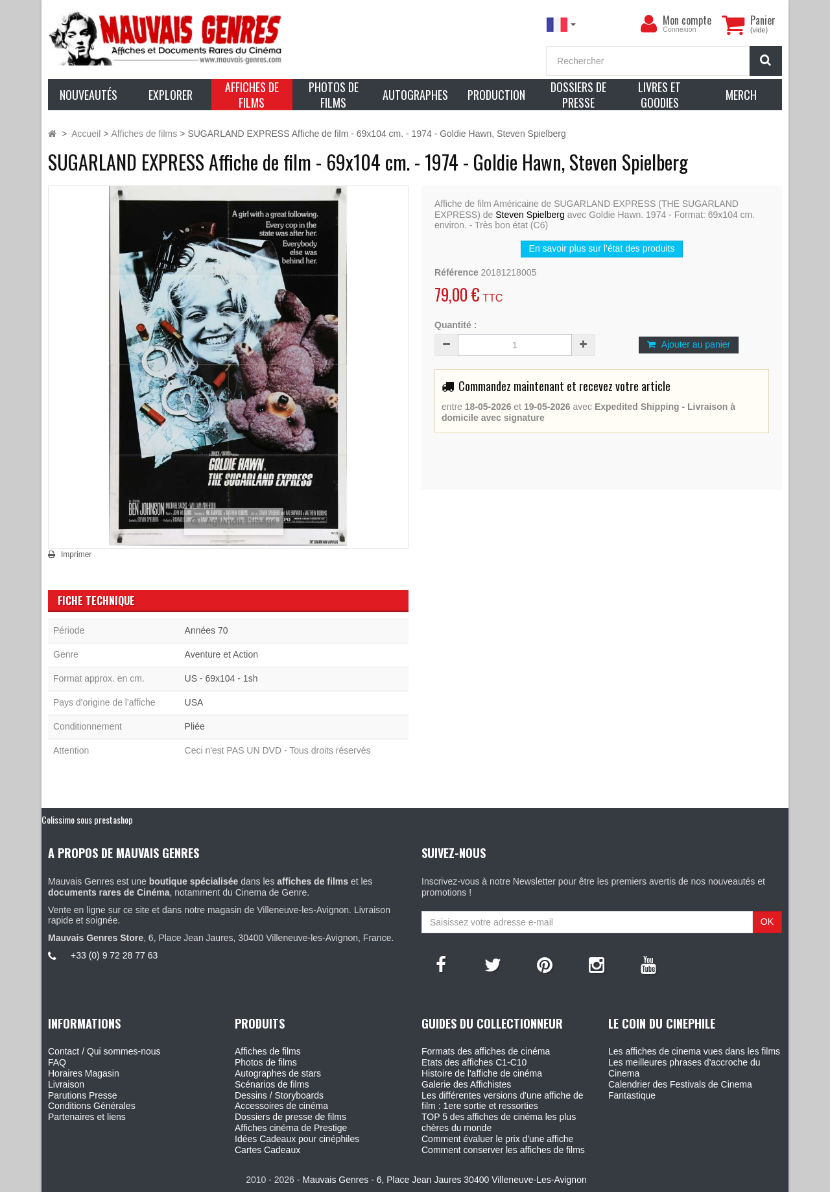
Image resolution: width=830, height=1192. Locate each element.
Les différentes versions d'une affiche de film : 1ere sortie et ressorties (502, 1101)
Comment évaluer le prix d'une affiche (497, 1139)
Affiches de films (268, 1051)
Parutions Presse (82, 1095)
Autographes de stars (278, 1073)
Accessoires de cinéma (281, 1106)
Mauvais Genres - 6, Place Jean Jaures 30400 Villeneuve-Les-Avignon (444, 1179)
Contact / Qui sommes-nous (104, 1051)
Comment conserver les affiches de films (503, 1150)
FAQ (57, 1062)
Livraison (66, 1084)
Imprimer (76, 554)
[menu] (648, 24)
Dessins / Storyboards (279, 1095)
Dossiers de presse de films (290, 1117)
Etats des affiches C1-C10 (474, 1062)
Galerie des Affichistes (466, 1084)
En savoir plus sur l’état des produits (602, 248)
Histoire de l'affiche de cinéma (481, 1073)
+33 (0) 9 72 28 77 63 (114, 955)
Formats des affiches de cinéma (485, 1051)
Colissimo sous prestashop (87, 819)
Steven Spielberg (530, 214)
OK (767, 921)
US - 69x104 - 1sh (221, 678)
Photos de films (266, 1062)
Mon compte (687, 20)
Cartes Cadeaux (267, 1150)
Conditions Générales (92, 1106)
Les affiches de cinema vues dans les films (694, 1051)
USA (194, 702)
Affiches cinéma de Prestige (291, 1128)
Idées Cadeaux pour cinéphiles (297, 1139)
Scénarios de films (272, 1084)
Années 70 (206, 630)
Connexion (679, 29)
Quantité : (455, 325)
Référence (456, 272)
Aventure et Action (221, 654)
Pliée (195, 726)
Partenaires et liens (87, 1117)
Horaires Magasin (83, 1073)
